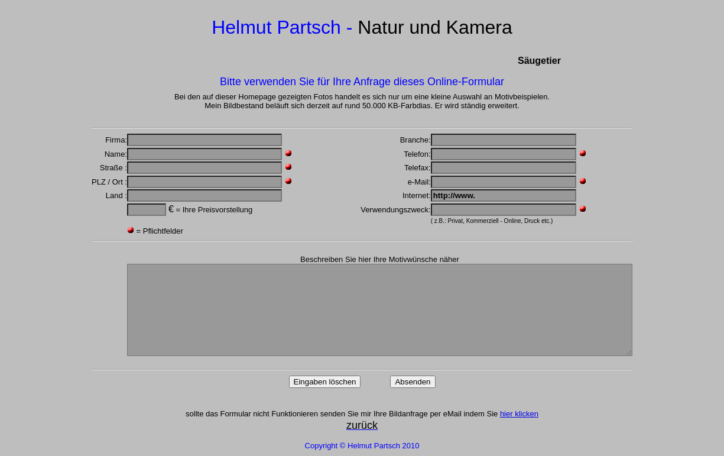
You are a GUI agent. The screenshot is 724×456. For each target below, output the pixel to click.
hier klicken (519, 413)
